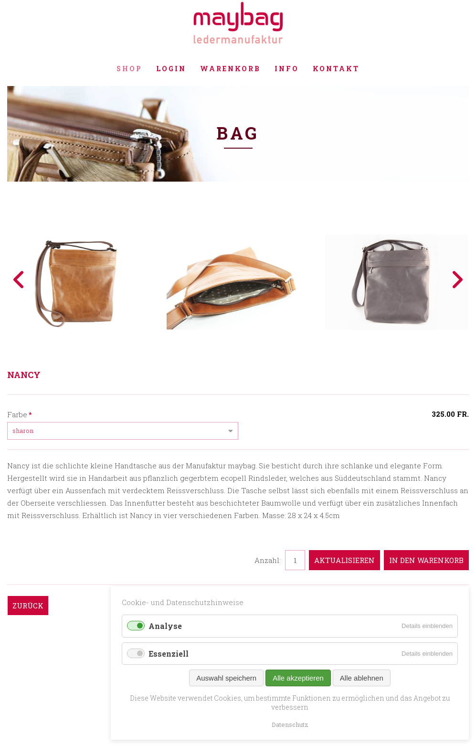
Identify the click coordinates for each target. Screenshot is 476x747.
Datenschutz (290, 724)
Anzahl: (267, 560)
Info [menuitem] (287, 68)
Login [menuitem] (171, 68)
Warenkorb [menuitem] (230, 68)
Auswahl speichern (226, 678)
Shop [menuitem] (129, 68)
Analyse (165, 626)
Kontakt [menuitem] (336, 68)
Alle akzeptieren (298, 678)
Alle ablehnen (361, 678)
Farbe (19, 414)
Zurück (27, 605)
